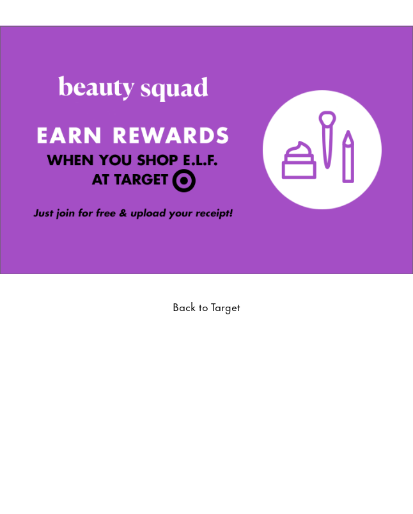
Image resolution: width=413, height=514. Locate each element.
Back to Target (206, 306)
